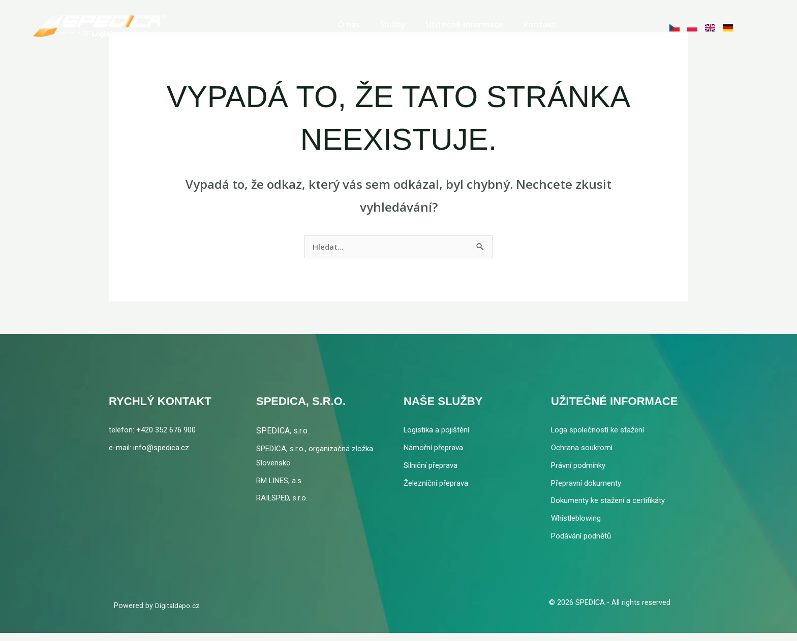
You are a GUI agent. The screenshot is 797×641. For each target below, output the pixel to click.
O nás (349, 22)
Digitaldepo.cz (178, 613)
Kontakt (540, 22)
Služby (393, 22)
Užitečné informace (464, 22)
